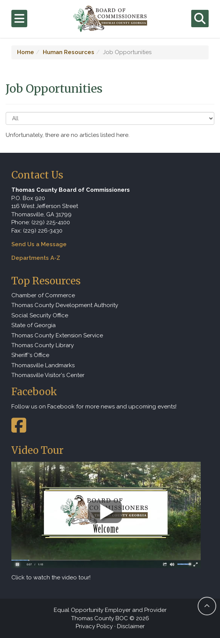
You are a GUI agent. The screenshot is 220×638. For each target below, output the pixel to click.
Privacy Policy (94, 626)
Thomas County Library (42, 345)
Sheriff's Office (30, 355)
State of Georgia (33, 325)
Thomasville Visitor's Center (47, 375)
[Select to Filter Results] (110, 118)
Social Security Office (39, 315)
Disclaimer (131, 626)
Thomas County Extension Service (57, 335)
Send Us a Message (39, 244)
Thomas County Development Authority (64, 305)
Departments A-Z (35, 258)
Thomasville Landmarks (43, 365)
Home (25, 52)
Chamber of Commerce (43, 295)
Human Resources (68, 52)
